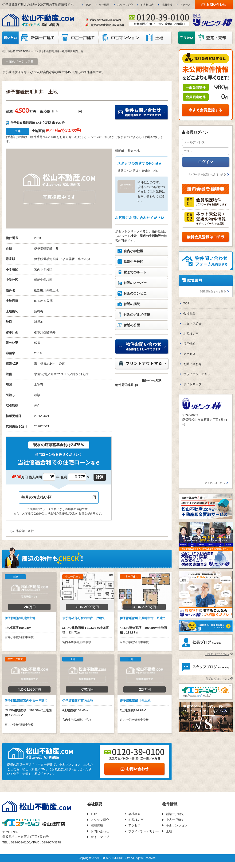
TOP (88, 4)
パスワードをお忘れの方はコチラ (206, 174)
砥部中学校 (41, 280)
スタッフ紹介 (125, 4)
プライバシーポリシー (198, 374)
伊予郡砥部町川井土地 (20, 618)
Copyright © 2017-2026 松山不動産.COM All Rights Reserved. (117, 858)
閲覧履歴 (194, 281)
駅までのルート (135, 272)
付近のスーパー (135, 283)
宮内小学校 (41, 269)
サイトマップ (192, 384)
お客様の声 (147, 4)
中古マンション (176, 825)
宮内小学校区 (133, 251)
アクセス (185, 4)
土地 (169, 831)
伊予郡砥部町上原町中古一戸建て (143, 618)
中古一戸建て (175, 820)
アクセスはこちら (214, 482)
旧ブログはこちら (217, 654)
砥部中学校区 (133, 262)
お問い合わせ (192, 364)
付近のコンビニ (135, 293)
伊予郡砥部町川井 (49, 51)
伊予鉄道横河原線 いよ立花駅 (54, 259)
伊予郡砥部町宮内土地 (77, 700)
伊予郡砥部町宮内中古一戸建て (83, 618)
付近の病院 (132, 304)
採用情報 (167, 4)
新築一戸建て (175, 814)
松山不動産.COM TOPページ (19, 51)
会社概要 (104, 4)
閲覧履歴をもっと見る (213, 291)
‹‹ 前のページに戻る (20, 61)
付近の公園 (132, 325)
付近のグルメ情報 (137, 314)
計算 (99, 477)
